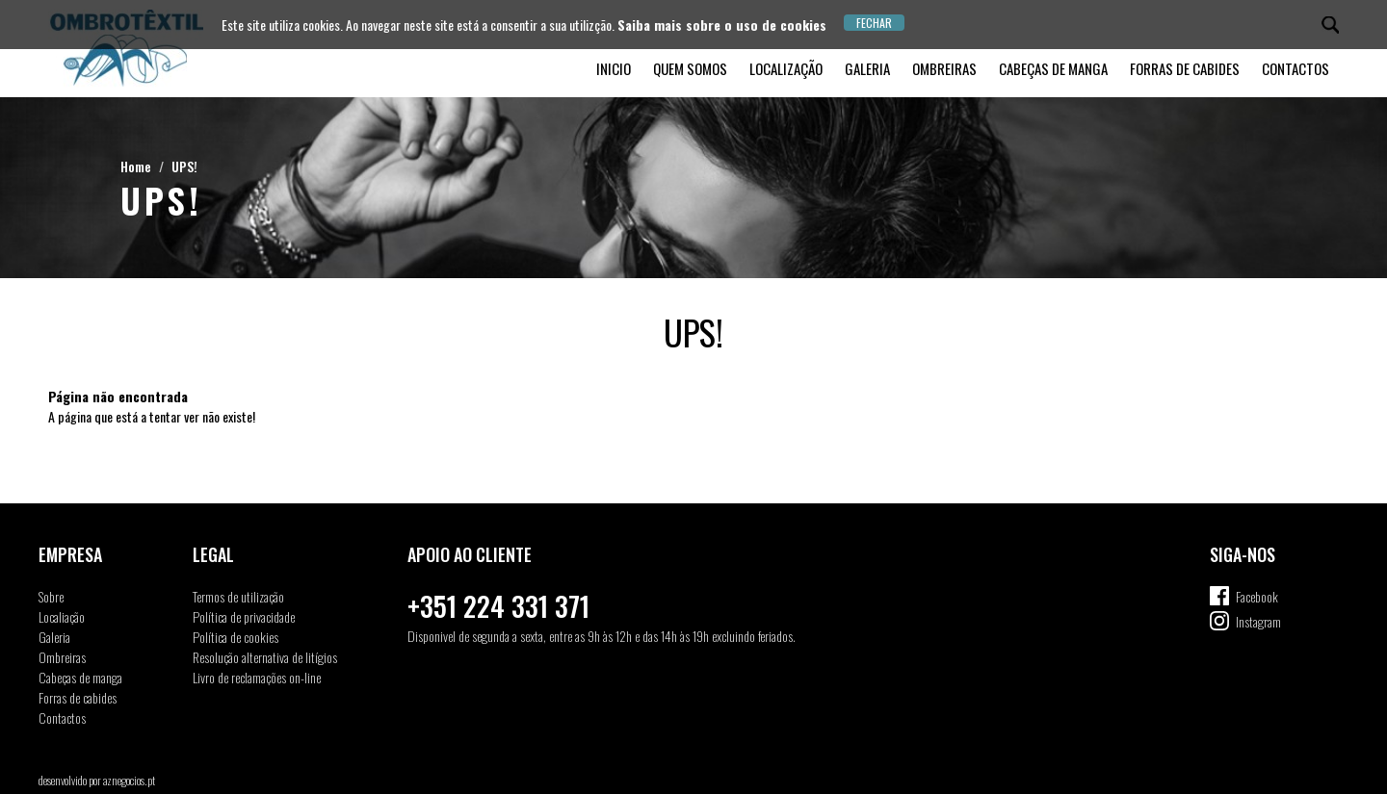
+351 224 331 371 (498, 606)
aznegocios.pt (129, 780)
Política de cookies (235, 637)
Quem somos (690, 68)
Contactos (1295, 68)
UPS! (184, 166)
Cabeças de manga (1053, 68)
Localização (786, 68)
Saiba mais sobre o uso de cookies (721, 24)
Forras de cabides (1185, 68)
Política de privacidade (244, 616)
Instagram (1258, 621)
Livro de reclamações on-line (257, 677)
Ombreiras (944, 68)
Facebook (1257, 596)
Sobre (51, 596)
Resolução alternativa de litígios (265, 657)
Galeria (867, 68)
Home (135, 166)
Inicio (613, 68)
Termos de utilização (238, 596)
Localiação (62, 616)
